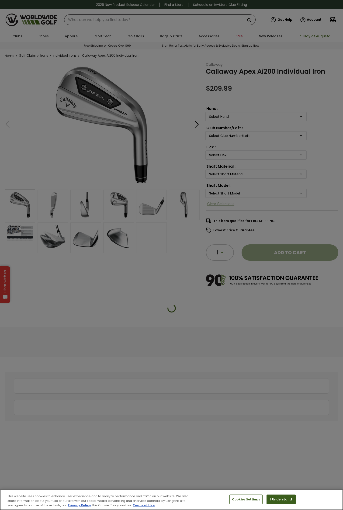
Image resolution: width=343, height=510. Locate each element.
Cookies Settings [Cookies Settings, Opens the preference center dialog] (246, 499)
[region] (171, 499)
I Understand (281, 499)
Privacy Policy (79, 505)
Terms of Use (144, 505)
